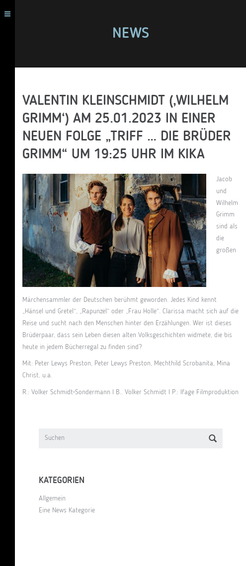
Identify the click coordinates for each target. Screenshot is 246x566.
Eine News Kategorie (67, 510)
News (130, 33)
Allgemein (52, 498)
